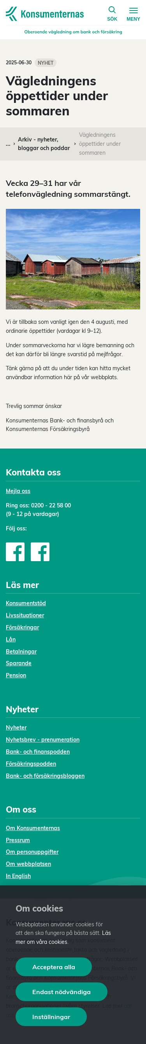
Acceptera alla (53, 967)
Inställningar (51, 1017)
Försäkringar (22, 627)
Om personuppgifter (32, 851)
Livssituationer (25, 615)
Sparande (19, 663)
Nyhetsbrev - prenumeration (42, 739)
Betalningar (21, 651)
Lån (11, 639)
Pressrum (18, 840)
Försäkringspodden (31, 763)
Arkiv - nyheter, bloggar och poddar (44, 144)
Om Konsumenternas (33, 828)
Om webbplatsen (28, 863)
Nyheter (16, 727)
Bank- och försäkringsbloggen (45, 775)
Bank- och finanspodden (38, 751)
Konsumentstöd (26, 603)
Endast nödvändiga (61, 992)
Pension (16, 675)
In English (18, 876)
